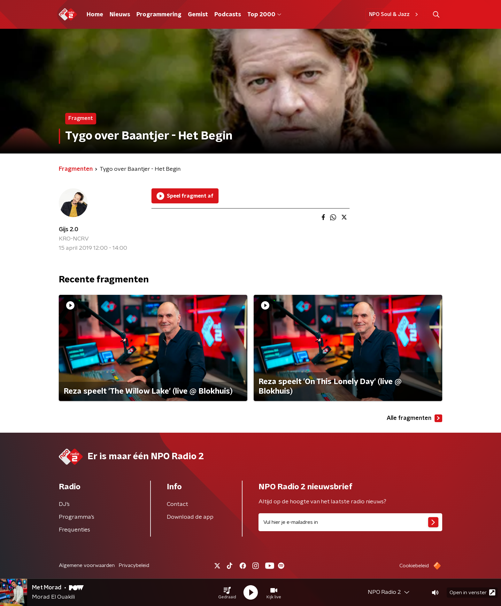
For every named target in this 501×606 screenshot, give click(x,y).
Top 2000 (264, 15)
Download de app (190, 517)
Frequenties (74, 530)
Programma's (76, 517)
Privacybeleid (134, 565)
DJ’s (64, 504)
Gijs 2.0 (68, 229)
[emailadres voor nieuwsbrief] (350, 522)
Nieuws (120, 15)
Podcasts (227, 15)
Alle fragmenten (414, 418)
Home (95, 15)
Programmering (158, 15)
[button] (227, 592)
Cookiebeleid (414, 565)
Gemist (198, 15)
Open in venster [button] (472, 592)
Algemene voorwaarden (87, 565)
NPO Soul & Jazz (394, 14)
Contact (177, 504)
